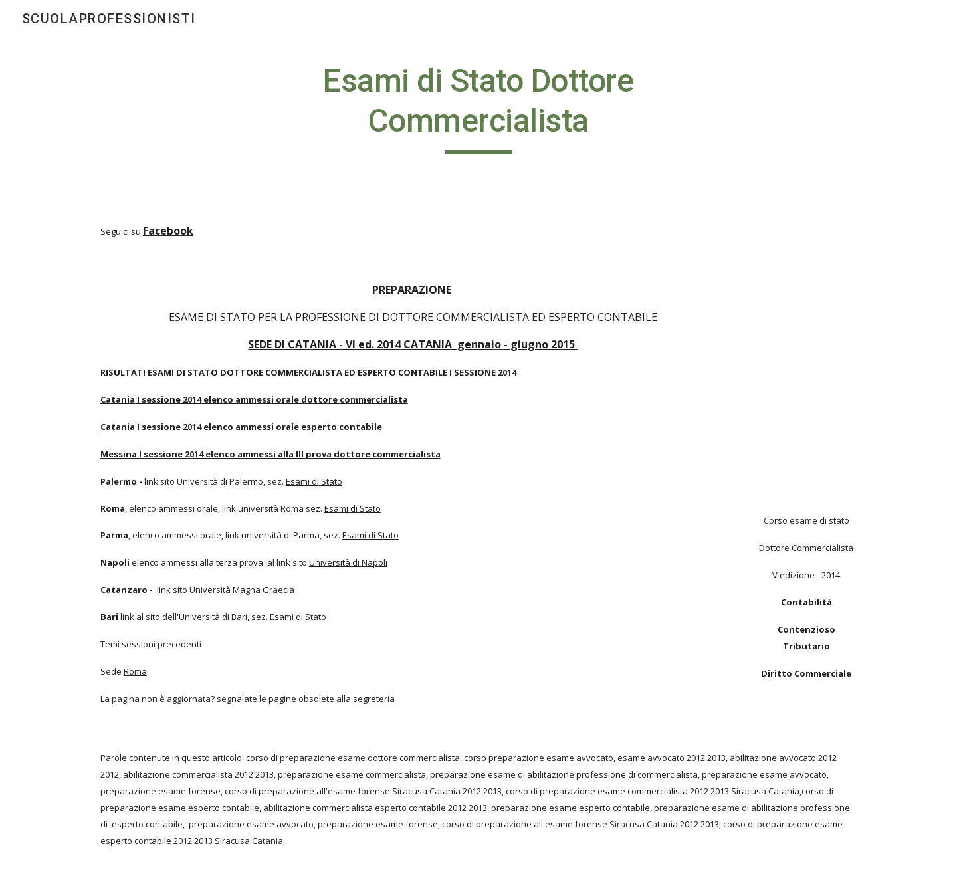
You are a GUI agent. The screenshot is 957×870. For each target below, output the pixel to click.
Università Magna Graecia (241, 590)
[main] (478, 107)
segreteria (374, 699)
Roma (135, 671)
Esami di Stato (314, 481)
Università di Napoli (348, 562)
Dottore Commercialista (806, 548)
